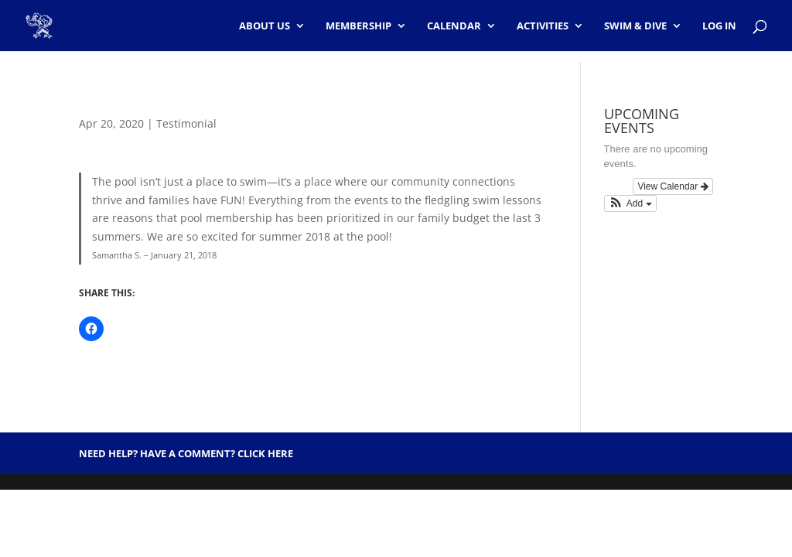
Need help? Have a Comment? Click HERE (186, 453)
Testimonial (186, 123)
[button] (630, 203)
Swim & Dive (635, 26)
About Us (264, 26)
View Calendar (672, 186)
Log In (719, 26)
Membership (358, 26)
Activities (542, 26)
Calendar (454, 26)
